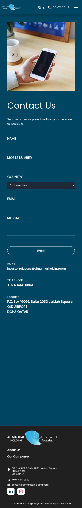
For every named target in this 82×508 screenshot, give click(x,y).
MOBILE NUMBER (19, 157)
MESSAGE (14, 218)
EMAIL (11, 199)
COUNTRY (14, 177)
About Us (13, 450)
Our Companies (18, 456)
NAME (11, 138)
